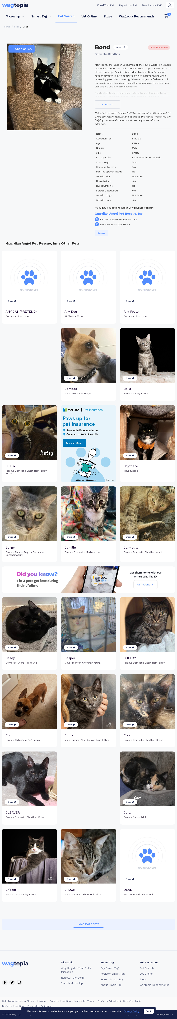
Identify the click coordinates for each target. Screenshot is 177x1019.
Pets (16, 27)
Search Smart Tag (111, 979)
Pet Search (66, 16)
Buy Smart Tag (109, 968)
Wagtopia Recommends (136, 16)
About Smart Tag (111, 985)
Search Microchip (72, 983)
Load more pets (88, 924)
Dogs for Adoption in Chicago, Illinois (119, 1001)
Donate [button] (101, 233)
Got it (149, 1014)
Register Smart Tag (112, 973)
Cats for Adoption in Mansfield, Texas (72, 1001)
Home (7, 27)
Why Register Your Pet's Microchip (76, 970)
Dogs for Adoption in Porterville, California (27, 1006)
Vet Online (88, 16)
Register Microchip (72, 977)
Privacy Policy (131, 1014)
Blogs (108, 16)
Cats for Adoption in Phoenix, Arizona (24, 1001)
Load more (106, 104)
